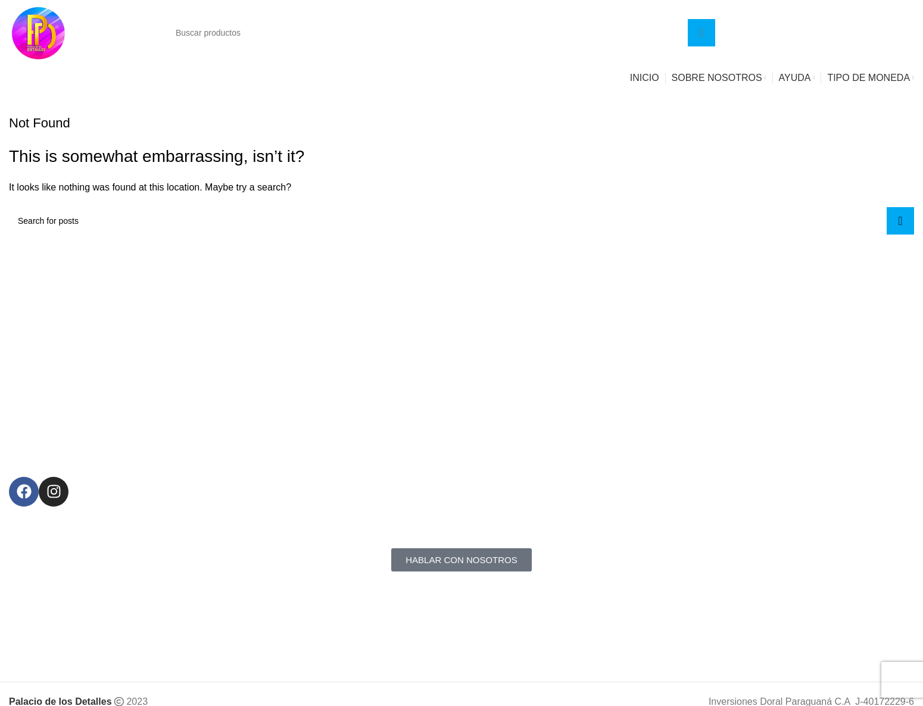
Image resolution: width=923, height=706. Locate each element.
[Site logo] (38, 32)
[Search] (441, 32)
